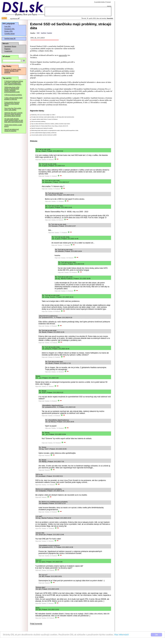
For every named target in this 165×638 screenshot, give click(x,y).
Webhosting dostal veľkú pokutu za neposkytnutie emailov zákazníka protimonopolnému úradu (12, 89)
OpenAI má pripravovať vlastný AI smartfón (11, 130)
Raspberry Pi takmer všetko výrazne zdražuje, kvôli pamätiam (12, 71)
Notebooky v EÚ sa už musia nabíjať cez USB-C (43, 114)
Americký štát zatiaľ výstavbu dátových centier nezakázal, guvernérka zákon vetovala (13, 114)
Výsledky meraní (9, 33)
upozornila (63, 55)
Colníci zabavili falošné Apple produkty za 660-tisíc (13, 98)
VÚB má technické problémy (13, 94)
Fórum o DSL (8, 31)
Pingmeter (7, 48)
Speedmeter (7, 46)
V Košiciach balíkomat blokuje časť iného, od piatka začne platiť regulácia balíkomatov (13, 82)
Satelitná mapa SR (9, 38)
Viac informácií (121, 635)
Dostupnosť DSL (9, 28)
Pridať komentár (36, 624)
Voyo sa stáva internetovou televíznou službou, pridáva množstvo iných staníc (50, 123)
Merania (14, 46)
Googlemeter (8, 51)
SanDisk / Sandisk (46, 33)
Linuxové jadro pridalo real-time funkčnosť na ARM (43, 135)
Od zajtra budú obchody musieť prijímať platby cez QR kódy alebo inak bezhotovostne (13, 120)
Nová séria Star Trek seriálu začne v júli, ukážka (12, 108)
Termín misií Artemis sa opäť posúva (13, 125)
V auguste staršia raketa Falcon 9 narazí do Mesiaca (44, 119)
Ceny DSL (7, 26)
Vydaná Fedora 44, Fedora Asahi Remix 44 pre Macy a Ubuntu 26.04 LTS (49, 126)
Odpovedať (38, 159)
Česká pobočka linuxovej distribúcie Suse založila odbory (12, 103)
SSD (38, 33)
